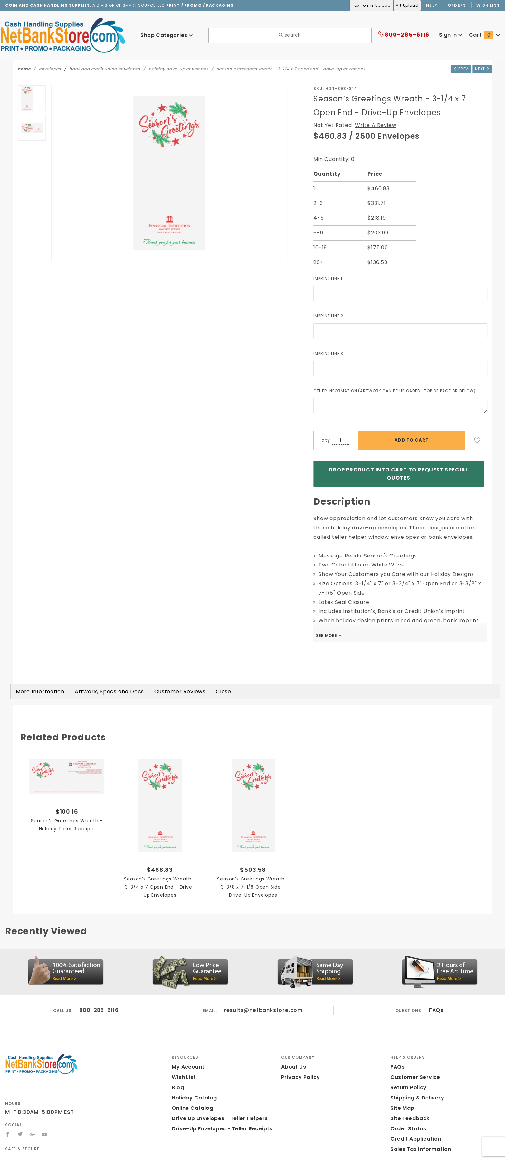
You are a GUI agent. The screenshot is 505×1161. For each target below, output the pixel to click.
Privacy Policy (299, 1072)
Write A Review (371, 125)
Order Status (406, 1124)
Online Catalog (191, 1103)
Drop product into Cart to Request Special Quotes (399, 471)
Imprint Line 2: (330, 315)
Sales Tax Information (418, 1144)
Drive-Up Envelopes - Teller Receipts (219, 1124)
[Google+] (32, 1129)
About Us (293, 1062)
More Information (37, 687)
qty (325, 440)
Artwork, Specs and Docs (101, 687)
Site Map (401, 1103)
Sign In (450, 35)
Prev (459, 68)
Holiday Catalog (192, 1093)
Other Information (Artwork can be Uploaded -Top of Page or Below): (399, 390)
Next (482, 68)
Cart (485, 35)
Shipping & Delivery (416, 1093)
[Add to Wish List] (477, 440)
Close (208, 687)
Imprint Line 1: (330, 278)
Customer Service (413, 1072)
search (290, 35)
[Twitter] (20, 1129)
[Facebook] (8, 1129)
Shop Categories (166, 35)
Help (431, 5)
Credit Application (413, 1134)
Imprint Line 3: (330, 353)
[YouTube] (45, 1129)
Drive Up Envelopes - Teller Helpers (217, 1114)
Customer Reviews (167, 687)
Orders (457, 5)
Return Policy (407, 1083)
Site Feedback (408, 1114)
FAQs (436, 1005)
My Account (187, 1062)
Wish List (488, 5)
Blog (178, 1083)
